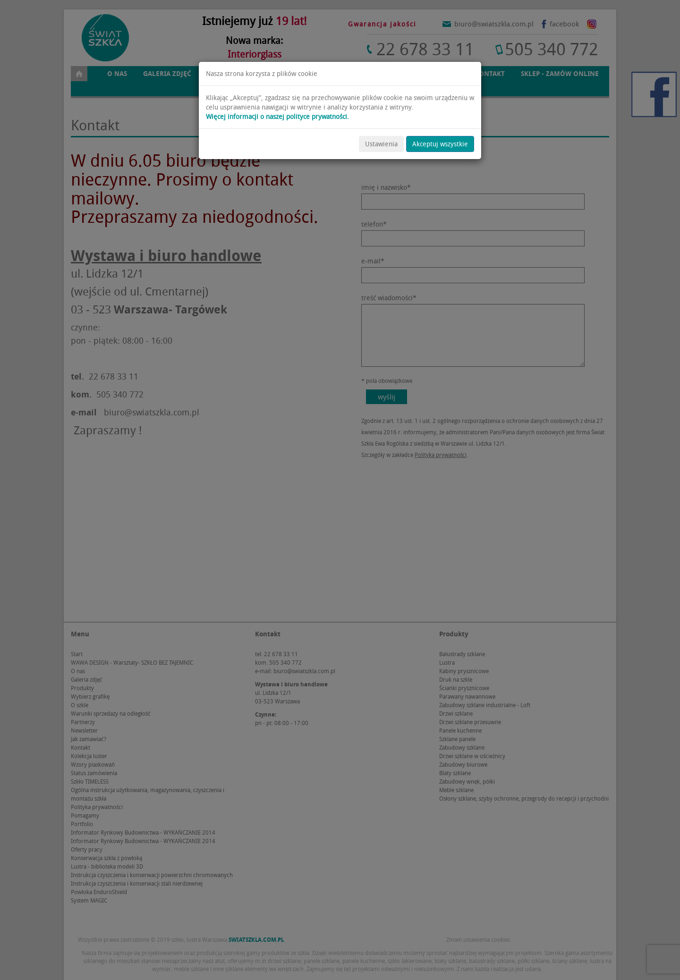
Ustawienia (381, 144)
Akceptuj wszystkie (440, 144)
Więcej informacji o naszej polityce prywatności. (277, 116)
